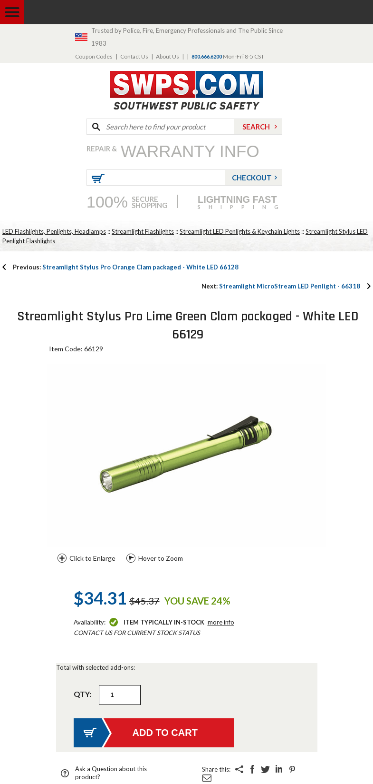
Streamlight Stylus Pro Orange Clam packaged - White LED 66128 (126, 267)
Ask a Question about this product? (111, 773)
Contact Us (134, 56)
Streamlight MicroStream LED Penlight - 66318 (280, 286)
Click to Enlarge (92, 558)
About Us (167, 56)
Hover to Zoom (160, 558)
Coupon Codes (94, 56)
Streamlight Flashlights (143, 231)
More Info (221, 622)
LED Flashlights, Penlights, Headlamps (54, 231)
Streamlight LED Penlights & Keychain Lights (240, 231)
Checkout (252, 177)
